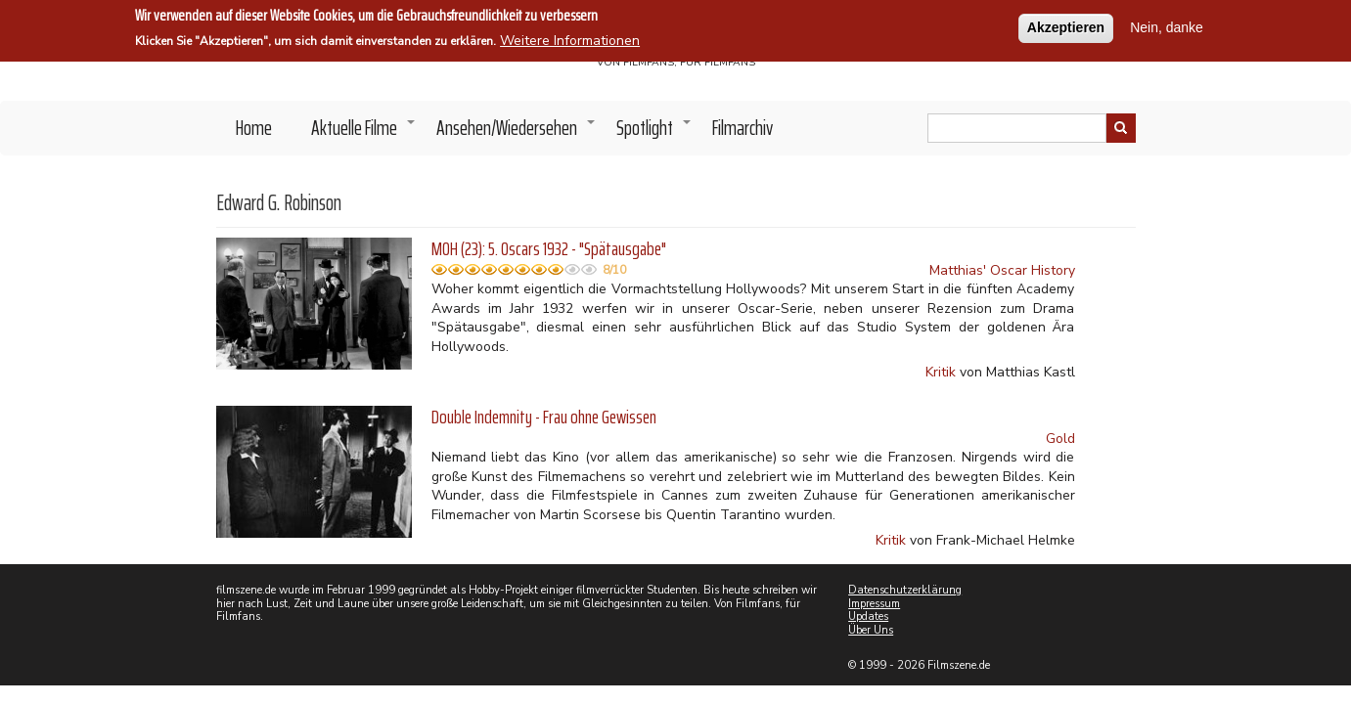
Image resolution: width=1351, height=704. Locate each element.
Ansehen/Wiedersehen (516, 132)
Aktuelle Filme (364, 132)
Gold (1060, 438)
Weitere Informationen (570, 38)
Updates (868, 616)
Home (254, 127)
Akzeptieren (1065, 25)
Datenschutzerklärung (905, 590)
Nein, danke (1166, 25)
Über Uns (870, 630)
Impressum (874, 603)
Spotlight (654, 132)
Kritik (940, 372)
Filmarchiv (742, 127)
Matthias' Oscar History (1002, 270)
